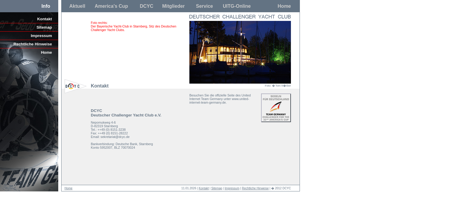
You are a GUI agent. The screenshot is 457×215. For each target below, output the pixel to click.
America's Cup (111, 6)
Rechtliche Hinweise (32, 44)
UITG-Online (237, 6)
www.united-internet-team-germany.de (219, 100)
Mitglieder (173, 6)
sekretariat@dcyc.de (115, 137)
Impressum (41, 35)
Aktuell (77, 6)
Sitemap (44, 27)
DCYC (146, 6)
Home (284, 6)
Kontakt (44, 19)
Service (204, 6)
